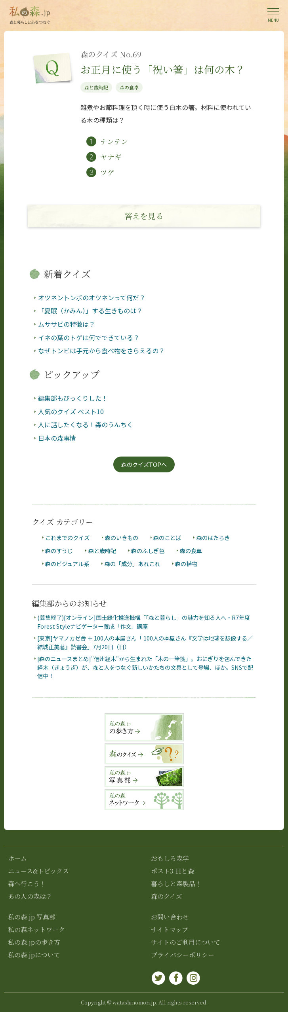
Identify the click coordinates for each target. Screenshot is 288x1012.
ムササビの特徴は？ (66, 324)
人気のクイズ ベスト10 (71, 411)
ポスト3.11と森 (172, 871)
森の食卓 (129, 87)
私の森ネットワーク (36, 929)
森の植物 (186, 564)
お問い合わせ (170, 916)
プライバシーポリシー (182, 954)
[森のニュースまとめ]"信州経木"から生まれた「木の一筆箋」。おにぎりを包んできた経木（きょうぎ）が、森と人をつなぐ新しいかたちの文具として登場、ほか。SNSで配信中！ (145, 667)
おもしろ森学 (170, 858)
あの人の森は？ (30, 896)
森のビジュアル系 (67, 564)
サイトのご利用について (185, 942)
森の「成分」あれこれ (132, 564)
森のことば (167, 537)
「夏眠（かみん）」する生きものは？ (90, 311)
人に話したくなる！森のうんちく (85, 424)
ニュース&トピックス (38, 871)
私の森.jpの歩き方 (34, 942)
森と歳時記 (96, 87)
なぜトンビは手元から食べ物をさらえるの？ (101, 350)
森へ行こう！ (27, 883)
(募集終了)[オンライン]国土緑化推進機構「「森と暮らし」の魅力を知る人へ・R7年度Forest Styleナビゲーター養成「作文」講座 (143, 622)
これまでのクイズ (67, 537)
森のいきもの (121, 537)
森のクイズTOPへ (144, 464)
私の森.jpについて (34, 954)
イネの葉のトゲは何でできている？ (88, 337)
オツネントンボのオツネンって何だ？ (91, 297)
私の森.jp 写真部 (31, 916)
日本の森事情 (57, 438)
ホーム (17, 858)
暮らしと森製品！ (176, 883)
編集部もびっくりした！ (73, 398)
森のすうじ (59, 550)
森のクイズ (166, 896)
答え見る (144, 216)
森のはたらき (213, 537)
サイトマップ (169, 929)
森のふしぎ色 (147, 550)
